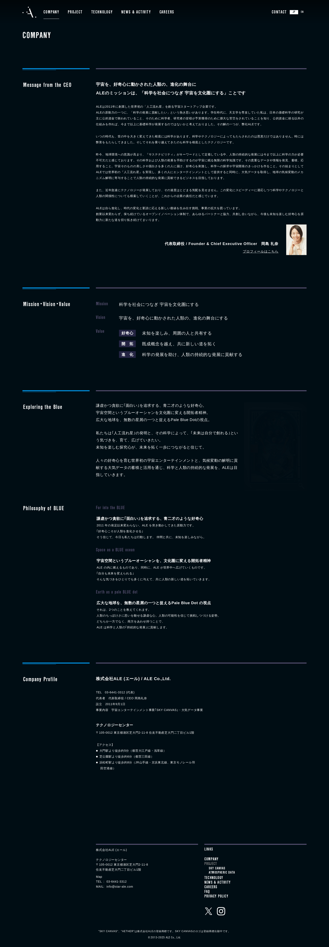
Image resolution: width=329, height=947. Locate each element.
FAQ (207, 892)
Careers (166, 12)
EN (302, 12)
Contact (279, 12)
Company (51, 12)
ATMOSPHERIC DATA (222, 873)
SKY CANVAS (217, 869)
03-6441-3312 (116, 881)
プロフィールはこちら (261, 251)
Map (99, 876)
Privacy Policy (216, 897)
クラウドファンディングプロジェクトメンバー (125, 903)
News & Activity (136, 12)
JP (294, 12)
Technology (102, 12)
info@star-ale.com (119, 886)
